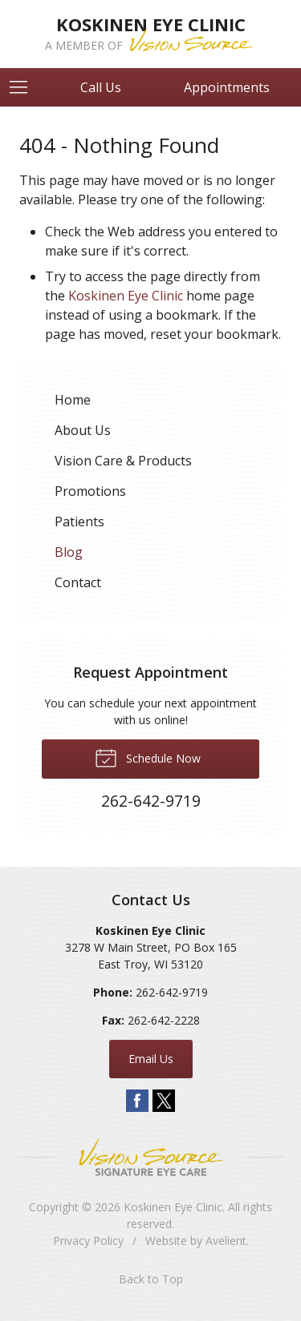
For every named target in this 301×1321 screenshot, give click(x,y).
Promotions (90, 491)
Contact (78, 582)
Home (73, 400)
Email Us (150, 1058)
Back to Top (151, 1279)
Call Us (100, 87)
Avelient (225, 1240)
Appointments (227, 87)
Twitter (164, 1100)
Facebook (137, 1100)
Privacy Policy (88, 1240)
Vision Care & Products (123, 460)
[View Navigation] (24, 87)
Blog (69, 552)
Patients (79, 521)
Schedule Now (148, 757)
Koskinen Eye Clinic (125, 295)
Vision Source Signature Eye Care (151, 1157)
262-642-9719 (172, 992)
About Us (83, 430)
